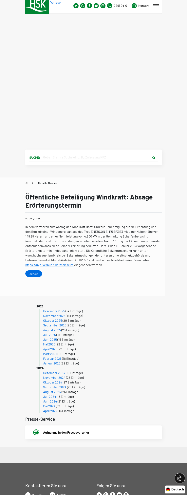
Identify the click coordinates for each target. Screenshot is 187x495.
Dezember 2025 (54, 311)
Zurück (33, 273)
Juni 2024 (50, 401)
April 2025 (50, 349)
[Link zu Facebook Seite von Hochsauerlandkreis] (89, 5)
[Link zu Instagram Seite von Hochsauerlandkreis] (102, 5)
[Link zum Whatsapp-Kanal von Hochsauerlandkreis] (76, 5)
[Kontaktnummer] (118, 5)
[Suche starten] (154, 157)
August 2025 (52, 330)
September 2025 (54, 325)
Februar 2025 (52, 358)
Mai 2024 (49, 406)
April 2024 (50, 411)
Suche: (34, 157)
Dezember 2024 (54, 373)
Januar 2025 (51, 363)
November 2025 (54, 316)
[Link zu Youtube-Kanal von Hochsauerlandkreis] (96, 5)
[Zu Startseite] (26, 183)
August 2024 (52, 392)
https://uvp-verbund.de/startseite (49, 265)
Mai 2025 (49, 344)
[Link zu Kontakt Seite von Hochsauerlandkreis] (140, 5)
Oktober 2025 (52, 320)
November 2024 (54, 377)
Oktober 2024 (52, 382)
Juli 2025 (49, 335)
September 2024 (54, 387)
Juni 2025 (50, 339)
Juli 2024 (49, 396)
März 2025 (50, 354)
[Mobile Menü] (156, 5)
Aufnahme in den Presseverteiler (66, 432)
